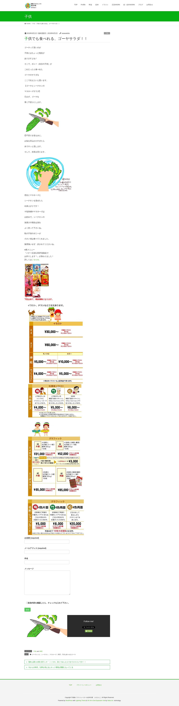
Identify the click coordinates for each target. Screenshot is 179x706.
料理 (41, 651)
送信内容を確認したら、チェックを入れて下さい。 (47, 603)
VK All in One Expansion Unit (96, 700)
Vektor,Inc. (110, 700)
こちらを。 (36, 260)
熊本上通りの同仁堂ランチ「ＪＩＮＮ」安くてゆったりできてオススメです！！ (57, 662)
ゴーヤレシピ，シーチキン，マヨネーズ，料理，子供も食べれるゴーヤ (54, 654)
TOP (70, 685)
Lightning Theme (81, 700)
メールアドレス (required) (46, 550)
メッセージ (47, 581)
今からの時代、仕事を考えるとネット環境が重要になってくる (50, 667)
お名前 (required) (46, 540)
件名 (46, 560)
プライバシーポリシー (83, 685)
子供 (107, 33)
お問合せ (99, 685)
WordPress (69, 700)
